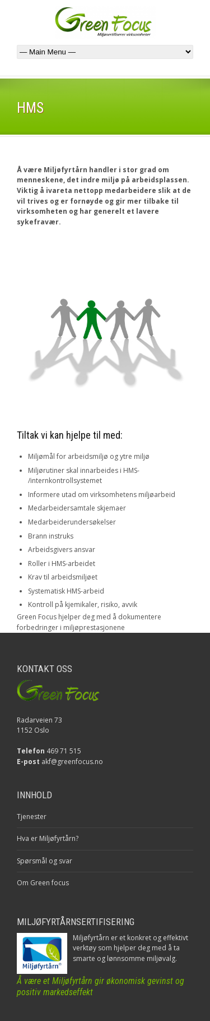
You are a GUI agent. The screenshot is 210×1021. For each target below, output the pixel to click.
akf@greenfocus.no (72, 761)
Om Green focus (43, 882)
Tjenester (31, 816)
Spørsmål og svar (44, 861)
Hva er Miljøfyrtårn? (47, 838)
